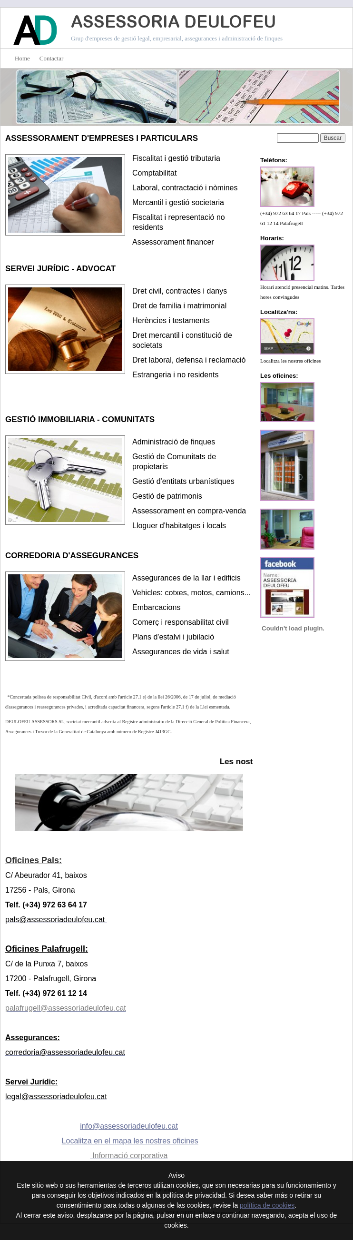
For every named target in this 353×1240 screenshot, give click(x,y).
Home (22, 58)
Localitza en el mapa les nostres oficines (130, 1141)
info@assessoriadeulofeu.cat (129, 1126)
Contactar (51, 58)
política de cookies (267, 1205)
